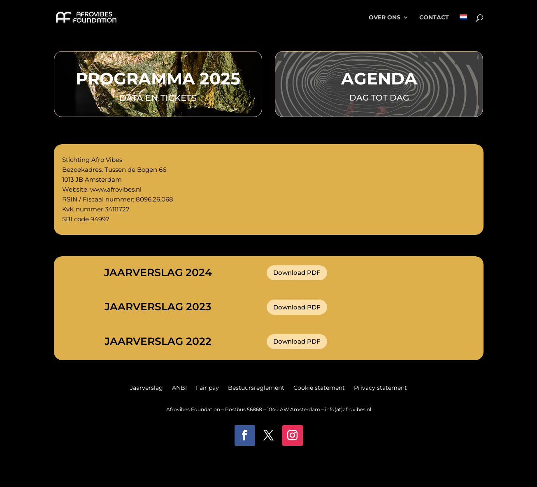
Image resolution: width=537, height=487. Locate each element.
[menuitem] (463, 24)
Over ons (384, 17)
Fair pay (207, 388)
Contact (434, 17)
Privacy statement (380, 388)
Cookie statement (319, 388)
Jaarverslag (146, 388)
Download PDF (297, 272)
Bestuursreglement (256, 388)
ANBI (179, 388)
